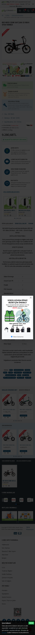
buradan (4, 632)
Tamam (31, 623)
